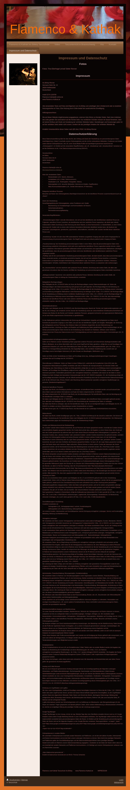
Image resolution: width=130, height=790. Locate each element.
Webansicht (118, 782)
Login (121, 780)
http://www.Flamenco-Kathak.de (52, 170)
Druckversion (13, 780)
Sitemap (24, 780)
